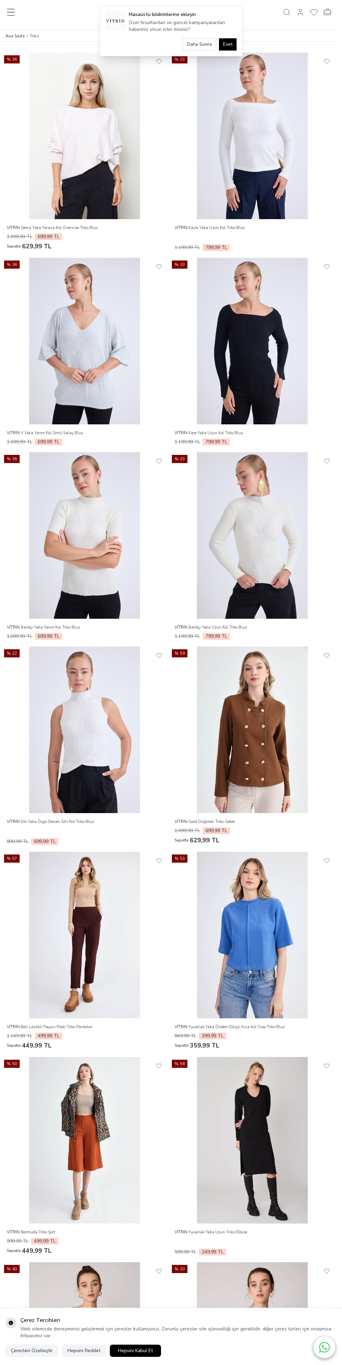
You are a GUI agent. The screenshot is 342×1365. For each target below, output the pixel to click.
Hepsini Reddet (83, 1350)
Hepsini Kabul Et (135, 1350)
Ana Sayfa (15, 36)
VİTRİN (14, 227)
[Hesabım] (300, 12)
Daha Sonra (199, 44)
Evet (228, 44)
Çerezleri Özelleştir (32, 1350)
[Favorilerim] (314, 12)
